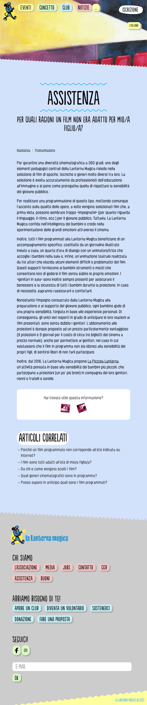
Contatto (85, 567)
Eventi (25, 7)
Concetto (46, 7)
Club (66, 7)
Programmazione (45, 150)
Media (50, 567)
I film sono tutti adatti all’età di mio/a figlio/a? (56, 462)
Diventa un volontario (65, 608)
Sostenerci (101, 608)
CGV (104, 567)
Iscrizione (130, 10)
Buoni (45, 578)
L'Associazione (26, 567)
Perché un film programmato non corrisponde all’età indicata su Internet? (70, 453)
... (96, 7)
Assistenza (23, 150)
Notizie (83, 7)
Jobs (66, 567)
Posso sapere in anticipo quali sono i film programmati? (64, 482)
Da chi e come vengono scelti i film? (49, 469)
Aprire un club (27, 608)
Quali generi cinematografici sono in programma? (59, 476)
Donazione (23, 619)
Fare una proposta (55, 619)
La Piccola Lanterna (103, 361)
